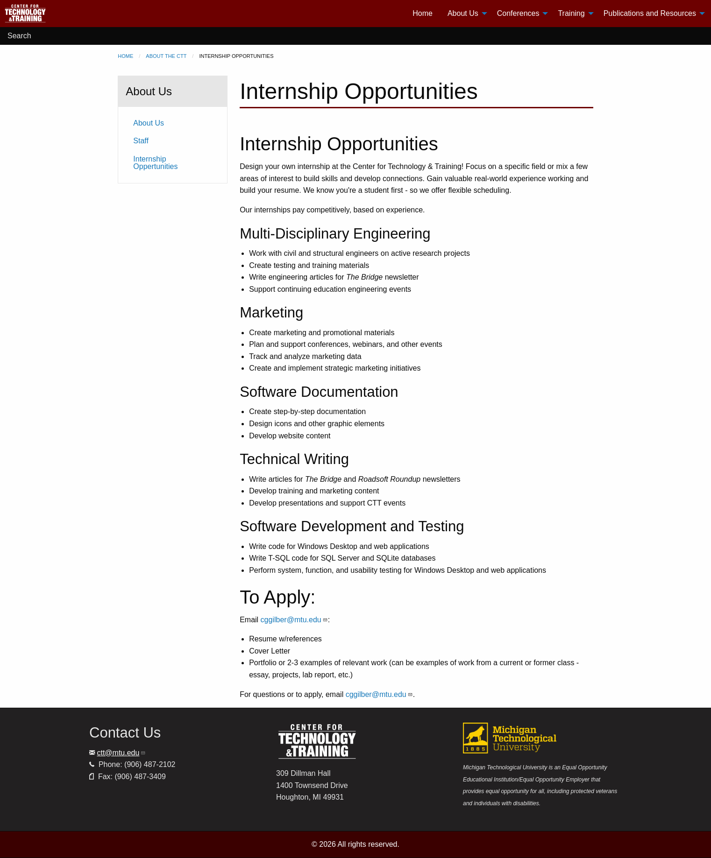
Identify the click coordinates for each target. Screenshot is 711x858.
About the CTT (166, 56)
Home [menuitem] (422, 13)
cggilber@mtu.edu (294, 620)
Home (125, 56)
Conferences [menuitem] (518, 13)
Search (19, 36)
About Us (148, 123)
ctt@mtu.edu (121, 753)
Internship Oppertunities (155, 162)
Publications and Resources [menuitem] (650, 13)
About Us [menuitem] (463, 13)
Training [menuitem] (571, 13)
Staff (141, 141)
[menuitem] (61, 13)
